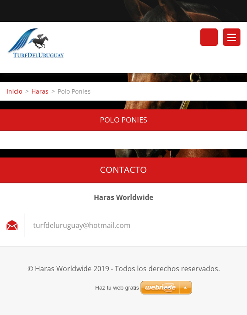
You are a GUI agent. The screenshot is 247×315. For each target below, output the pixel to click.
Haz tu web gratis (117, 287)
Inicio (14, 91)
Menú (231, 37)
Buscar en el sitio (209, 37)
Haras (39, 91)
